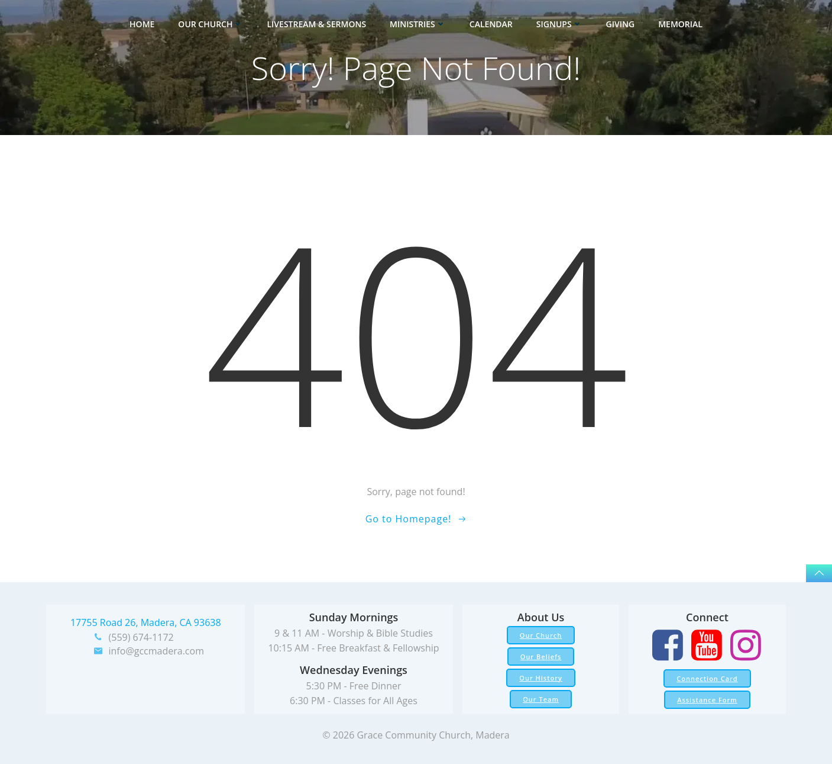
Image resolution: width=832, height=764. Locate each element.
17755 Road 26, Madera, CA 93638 (145, 622)
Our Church (210, 24)
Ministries (418, 24)
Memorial (680, 24)
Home (142, 24)
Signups (559, 24)
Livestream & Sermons (316, 24)
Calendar (491, 24)
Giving (620, 24)
